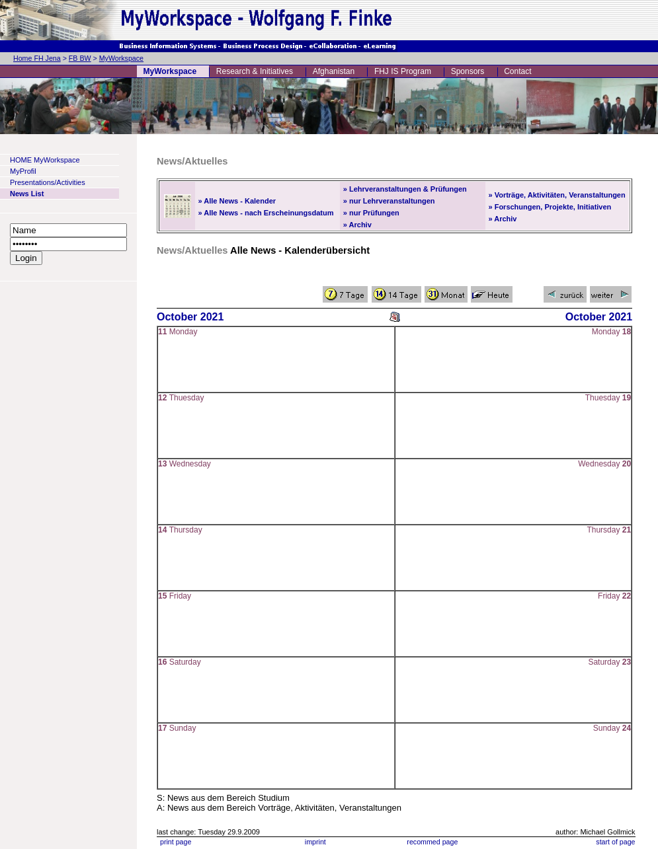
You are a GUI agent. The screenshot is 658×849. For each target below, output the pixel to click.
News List (27, 194)
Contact (517, 71)
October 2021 (190, 316)
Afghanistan (333, 71)
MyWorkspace (121, 58)
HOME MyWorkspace (45, 160)
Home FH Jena (37, 58)
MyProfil (23, 171)
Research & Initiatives (254, 71)
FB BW (80, 58)
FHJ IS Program (402, 71)
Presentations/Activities (47, 182)
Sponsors (468, 71)
